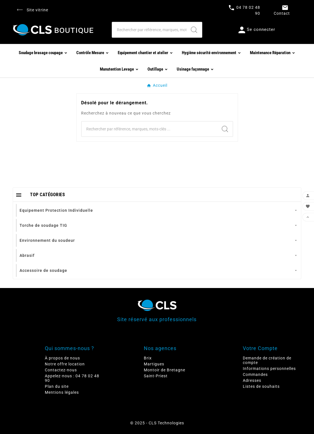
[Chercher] (149, 29)
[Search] (194, 30)
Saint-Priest (156, 376)
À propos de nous (62, 358)
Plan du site (57, 386)
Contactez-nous (61, 370)
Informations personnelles (269, 368)
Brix (148, 358)
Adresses (252, 380)
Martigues (154, 364)
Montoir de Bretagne (164, 370)
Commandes (255, 374)
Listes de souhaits (261, 386)
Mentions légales (62, 392)
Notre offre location (65, 364)
